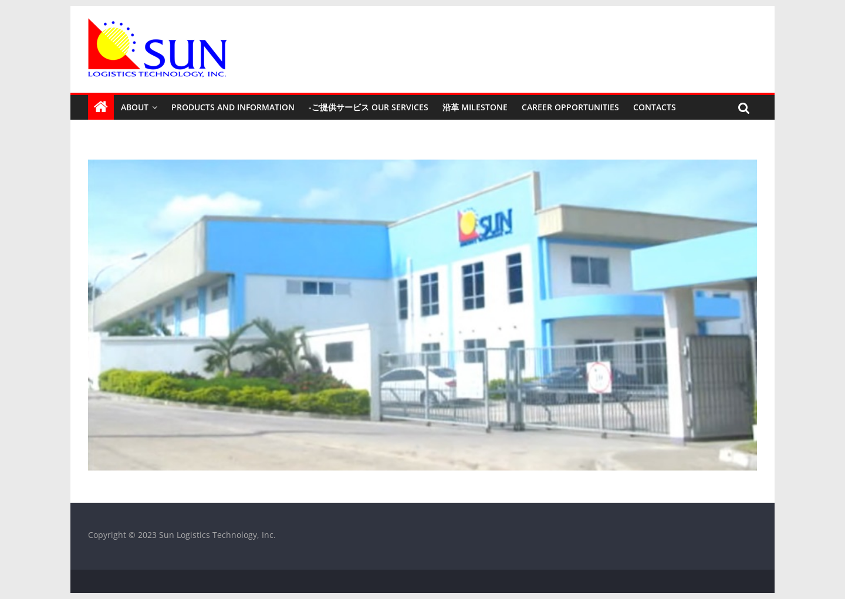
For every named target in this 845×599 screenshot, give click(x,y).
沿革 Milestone (475, 107)
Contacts (654, 107)
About (134, 107)
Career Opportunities (570, 107)
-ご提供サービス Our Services (368, 107)
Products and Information (233, 107)
